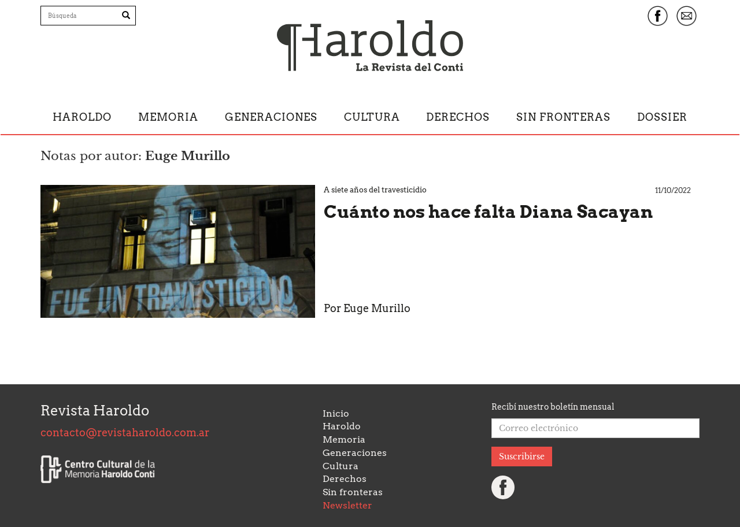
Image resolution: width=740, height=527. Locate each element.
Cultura (372, 117)
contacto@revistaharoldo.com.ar (124, 432)
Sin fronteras (563, 117)
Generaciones (271, 117)
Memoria (168, 117)
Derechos (458, 117)
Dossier (662, 117)
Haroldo (82, 117)
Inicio (336, 413)
